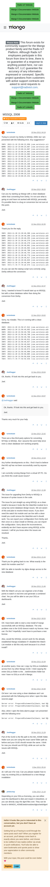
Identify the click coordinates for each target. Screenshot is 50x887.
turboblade (11, 132)
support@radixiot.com (25, 87)
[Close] (45, 820)
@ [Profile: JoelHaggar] (7, 400)
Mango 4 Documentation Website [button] (25, 14)
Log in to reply (41, 123)
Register (8, 866)
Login (17, 866)
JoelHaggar (11, 189)
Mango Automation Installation (14, 119)
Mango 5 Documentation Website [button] (25, 19)
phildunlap (11, 792)
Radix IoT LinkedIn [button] (25, 107)
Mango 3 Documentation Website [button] (25, 10)
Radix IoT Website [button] (25, 5)
